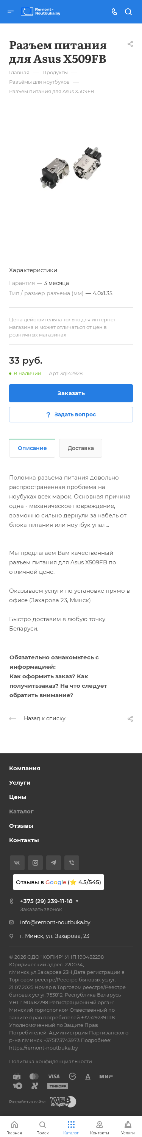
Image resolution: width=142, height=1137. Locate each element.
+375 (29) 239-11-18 (46, 901)
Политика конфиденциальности (50, 1061)
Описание (32, 448)
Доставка (81, 448)
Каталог (21, 811)
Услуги (20, 782)
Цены (18, 797)
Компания (24, 768)
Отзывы (21, 825)
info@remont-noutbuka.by (55, 922)
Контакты (24, 840)
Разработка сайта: (27, 1102)
